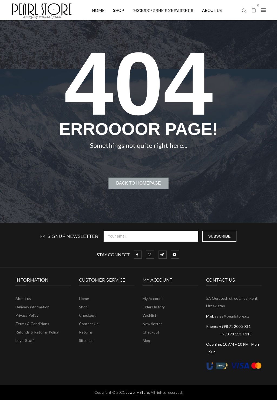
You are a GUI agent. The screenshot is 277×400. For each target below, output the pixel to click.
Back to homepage (138, 183)
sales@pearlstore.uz (232, 316)
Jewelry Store (137, 392)
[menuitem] (98, 10)
